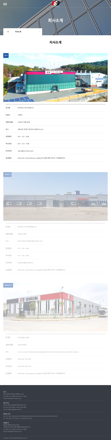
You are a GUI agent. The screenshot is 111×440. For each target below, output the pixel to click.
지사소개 (18, 32)
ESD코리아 (55, 4)
